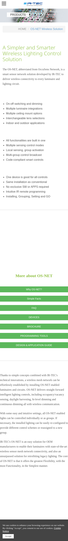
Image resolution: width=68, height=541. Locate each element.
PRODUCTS (18, 14)
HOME (22, 29)
